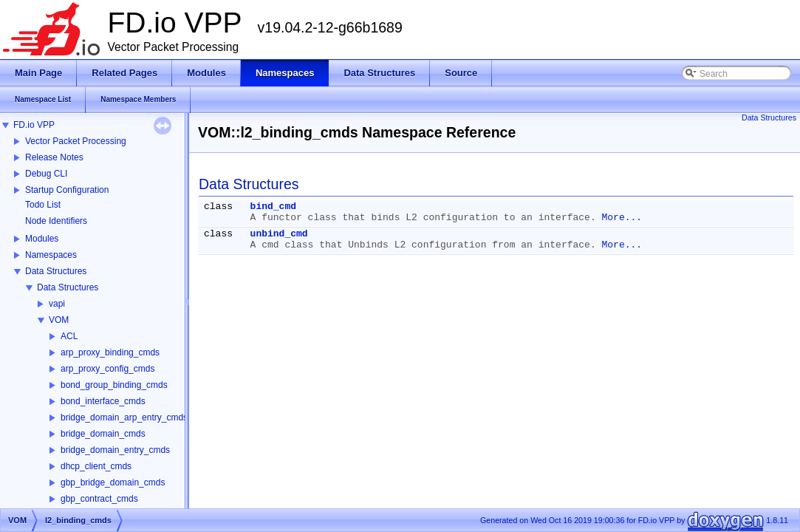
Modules (41, 238)
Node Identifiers (56, 221)
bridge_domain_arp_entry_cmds (124, 417)
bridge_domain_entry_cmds (115, 450)
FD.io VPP (34, 125)
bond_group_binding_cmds (114, 385)
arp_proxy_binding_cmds (110, 352)
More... (622, 217)
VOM (59, 320)
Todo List (43, 205)
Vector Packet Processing (75, 141)
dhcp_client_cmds (96, 466)
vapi (57, 304)
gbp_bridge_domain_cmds (113, 482)
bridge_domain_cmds (103, 434)
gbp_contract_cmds (99, 499)
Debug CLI (46, 173)
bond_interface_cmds (103, 401)
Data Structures (55, 271)
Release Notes (54, 157)
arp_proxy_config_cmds (107, 369)
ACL (69, 336)
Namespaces (51, 255)
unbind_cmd (279, 233)
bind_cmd (273, 206)
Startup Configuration (67, 190)
